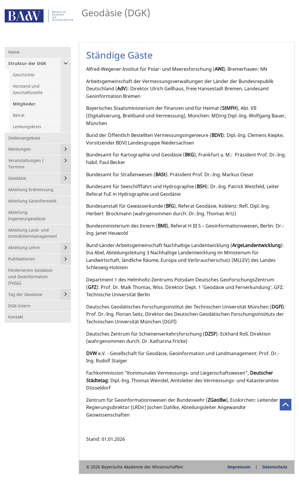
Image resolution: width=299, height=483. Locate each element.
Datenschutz (274, 467)
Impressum (239, 467)
